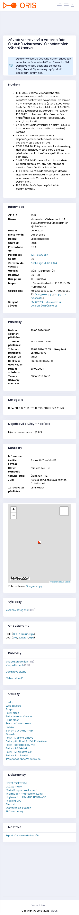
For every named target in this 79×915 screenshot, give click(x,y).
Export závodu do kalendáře (22, 835)
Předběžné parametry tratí (21, 790)
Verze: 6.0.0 (38, 905)
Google (30, 586)
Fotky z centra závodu (19, 716)
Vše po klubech (15, 665)
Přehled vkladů (14, 678)
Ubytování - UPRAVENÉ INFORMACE (26, 797)
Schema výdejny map (19, 730)
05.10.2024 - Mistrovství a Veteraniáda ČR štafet (46, 303)
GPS (15, 634)
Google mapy (43, 294)
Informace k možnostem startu (24, 793)
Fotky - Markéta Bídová (19, 737)
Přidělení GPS (13, 800)
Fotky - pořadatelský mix (20, 744)
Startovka (11, 804)
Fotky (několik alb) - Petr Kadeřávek (26, 741)
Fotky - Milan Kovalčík (18, 752)
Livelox (9, 702)
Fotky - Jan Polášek (17, 755)
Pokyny (10, 727)
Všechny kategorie (17, 610)
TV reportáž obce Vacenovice (23, 759)
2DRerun (23, 634)
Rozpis (10, 709)
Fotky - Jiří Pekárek (16, 748)
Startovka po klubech (18, 808)
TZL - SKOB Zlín (39, 254)
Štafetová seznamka (18, 723)
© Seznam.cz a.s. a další (60, 582)
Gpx (31, 634)
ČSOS (54, 910)
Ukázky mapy (14, 786)
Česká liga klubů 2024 (44, 263)
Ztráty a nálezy (14, 811)
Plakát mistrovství (16, 783)
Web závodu (13, 705)
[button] (39, 541)
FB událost (12, 720)
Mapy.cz (41, 586)
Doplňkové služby (16, 671)
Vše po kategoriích (17, 661)
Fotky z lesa (12, 713)
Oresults (10, 734)
